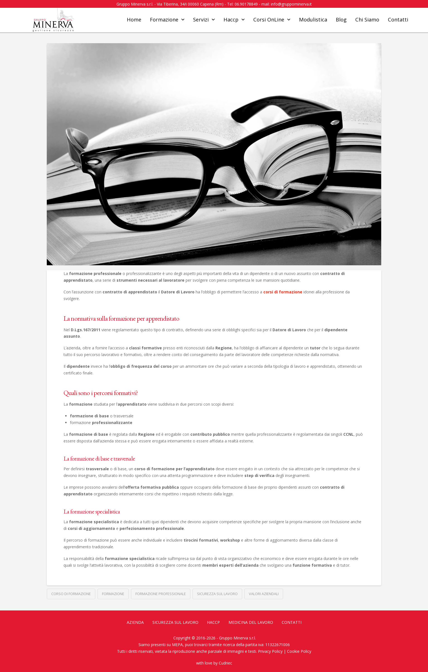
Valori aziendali (264, 593)
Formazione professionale (160, 593)
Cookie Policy (299, 651)
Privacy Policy (270, 651)
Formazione (113, 593)
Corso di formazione (71, 593)
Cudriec (225, 663)
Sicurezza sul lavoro (217, 593)
